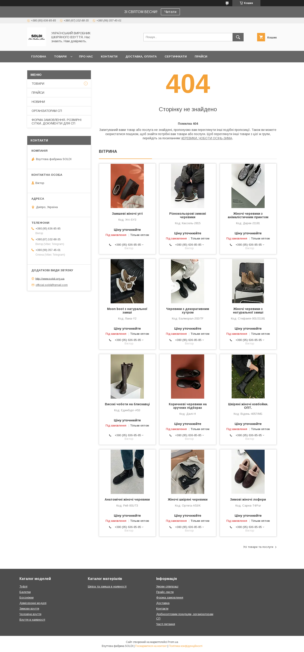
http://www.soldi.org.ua (49, 278)
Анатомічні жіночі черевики (127, 499)
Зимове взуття (29, 608)
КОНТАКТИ (109, 56)
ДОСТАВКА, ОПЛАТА (141, 56)
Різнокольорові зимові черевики (187, 215)
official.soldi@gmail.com (52, 285)
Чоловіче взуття (30, 614)
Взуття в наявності (32, 619)
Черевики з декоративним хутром (187, 310)
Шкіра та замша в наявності (107, 586)
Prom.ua (173, 642)
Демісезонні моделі (32, 603)
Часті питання (165, 624)
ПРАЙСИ (201, 56)
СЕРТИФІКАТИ (176, 56)
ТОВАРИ (60, 56)
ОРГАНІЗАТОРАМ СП (47, 111)
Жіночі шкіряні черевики (188, 499)
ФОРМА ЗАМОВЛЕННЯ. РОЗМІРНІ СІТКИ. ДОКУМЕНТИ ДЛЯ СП (56, 121)
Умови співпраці (167, 586)
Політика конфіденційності (185, 646)
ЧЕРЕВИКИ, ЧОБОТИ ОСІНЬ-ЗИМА (206, 138)
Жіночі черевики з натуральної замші (248, 310)
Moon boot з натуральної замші (127, 310)
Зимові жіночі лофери (248, 499)
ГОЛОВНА (38, 56)
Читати (170, 12)
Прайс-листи (165, 592)
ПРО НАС (86, 56)
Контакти (162, 608)
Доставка (162, 603)
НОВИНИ (38, 101)
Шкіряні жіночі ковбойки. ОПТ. (248, 405)
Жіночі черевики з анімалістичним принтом (248, 215)
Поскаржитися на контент (151, 646)
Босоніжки (26, 597)
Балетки (25, 592)
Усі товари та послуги (258, 547)
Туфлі (23, 586)
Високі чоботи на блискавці (127, 404)
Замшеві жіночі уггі (127, 213)
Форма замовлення (169, 597)
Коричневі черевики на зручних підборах (188, 405)
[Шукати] (238, 37)
